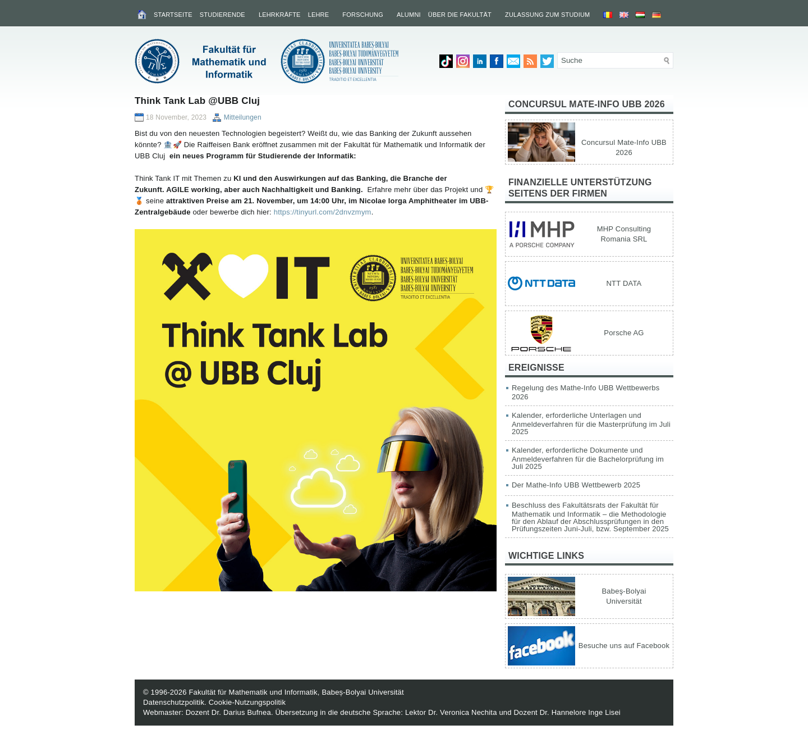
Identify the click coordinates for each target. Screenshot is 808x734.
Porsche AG (624, 333)
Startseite (173, 14)
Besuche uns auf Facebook (624, 645)
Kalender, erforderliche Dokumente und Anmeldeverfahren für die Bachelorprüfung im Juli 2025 (588, 458)
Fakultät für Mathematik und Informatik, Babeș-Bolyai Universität (296, 692)
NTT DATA (624, 283)
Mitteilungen (242, 117)
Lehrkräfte (280, 14)
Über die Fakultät (460, 14)
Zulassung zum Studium (547, 14)
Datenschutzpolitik (173, 702)
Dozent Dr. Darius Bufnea (228, 712)
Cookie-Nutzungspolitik (247, 702)
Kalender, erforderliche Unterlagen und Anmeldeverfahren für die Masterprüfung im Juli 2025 (591, 423)
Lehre (318, 14)
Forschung (362, 14)
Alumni (409, 14)
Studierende (222, 14)
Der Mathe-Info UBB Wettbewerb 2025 (576, 485)
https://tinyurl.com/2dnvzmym (322, 212)
